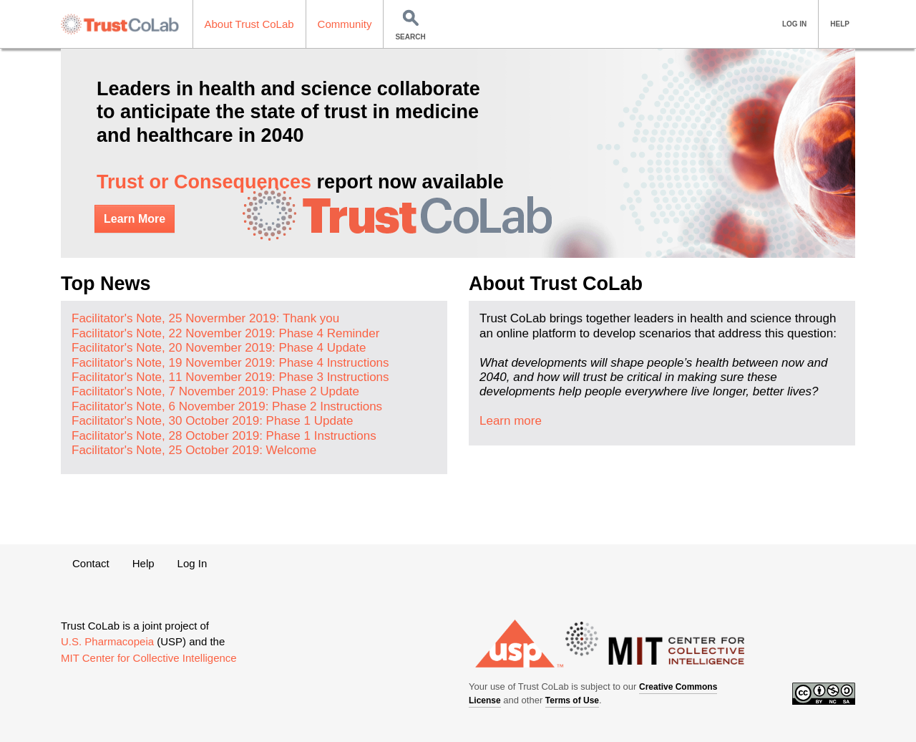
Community (345, 24)
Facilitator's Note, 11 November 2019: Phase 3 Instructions (230, 377)
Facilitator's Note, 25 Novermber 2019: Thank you (205, 318)
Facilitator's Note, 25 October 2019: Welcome (194, 450)
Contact (90, 563)
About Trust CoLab (249, 24)
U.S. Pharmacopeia (107, 641)
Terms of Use (572, 700)
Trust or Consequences (204, 182)
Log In (192, 563)
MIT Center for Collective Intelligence (149, 658)
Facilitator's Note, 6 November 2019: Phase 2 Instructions (227, 406)
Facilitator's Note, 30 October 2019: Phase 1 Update (213, 421)
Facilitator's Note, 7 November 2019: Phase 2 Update (215, 391)
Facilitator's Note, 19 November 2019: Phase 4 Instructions (230, 363)
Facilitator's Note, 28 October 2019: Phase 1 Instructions (224, 436)
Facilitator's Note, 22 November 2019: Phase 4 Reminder (225, 333)
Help (143, 563)
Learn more (510, 421)
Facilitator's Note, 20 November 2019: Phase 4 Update (219, 348)
